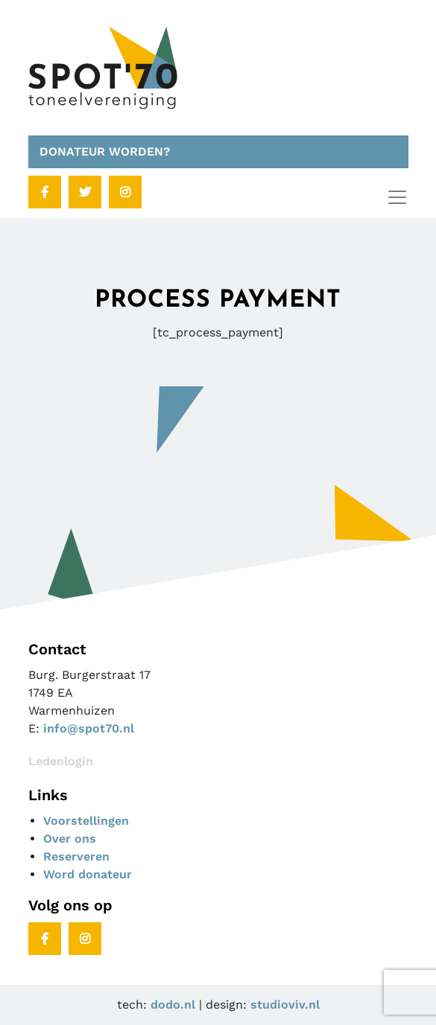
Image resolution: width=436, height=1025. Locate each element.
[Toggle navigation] (397, 197)
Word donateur (87, 874)
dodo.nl (173, 1004)
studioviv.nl (285, 1004)
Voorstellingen (86, 821)
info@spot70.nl (88, 728)
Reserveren (76, 856)
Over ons (69, 838)
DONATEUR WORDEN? (105, 151)
